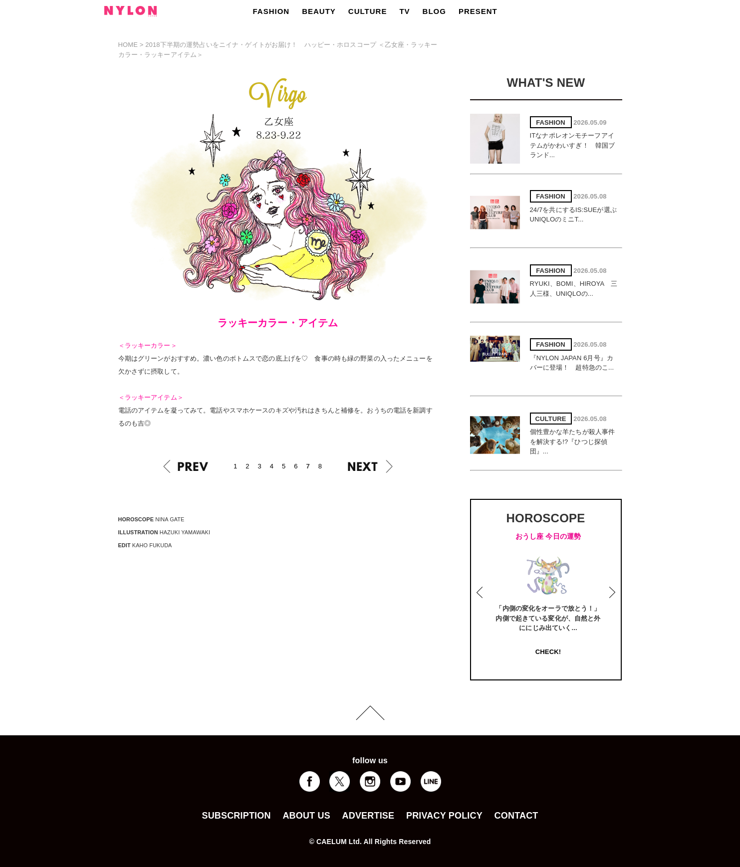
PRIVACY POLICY (444, 816)
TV (404, 11)
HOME (128, 44)
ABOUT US (306, 816)
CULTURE (367, 11)
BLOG (434, 11)
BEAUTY (319, 11)
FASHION (271, 11)
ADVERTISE (368, 816)
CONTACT (516, 816)
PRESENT (478, 11)
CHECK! (548, 651)
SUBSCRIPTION (236, 816)
